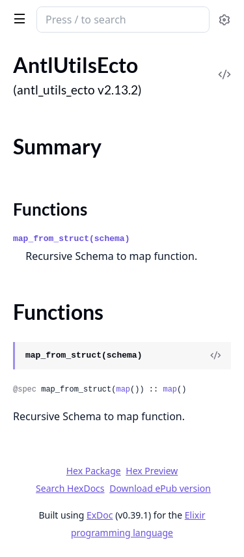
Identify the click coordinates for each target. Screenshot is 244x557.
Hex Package (93, 470)
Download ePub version (160, 488)
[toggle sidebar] (17, 18)
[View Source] (215, 355)
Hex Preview (152, 470)
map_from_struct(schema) (71, 239)
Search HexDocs (70, 488)
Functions (50, 209)
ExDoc (100, 515)
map (123, 389)
